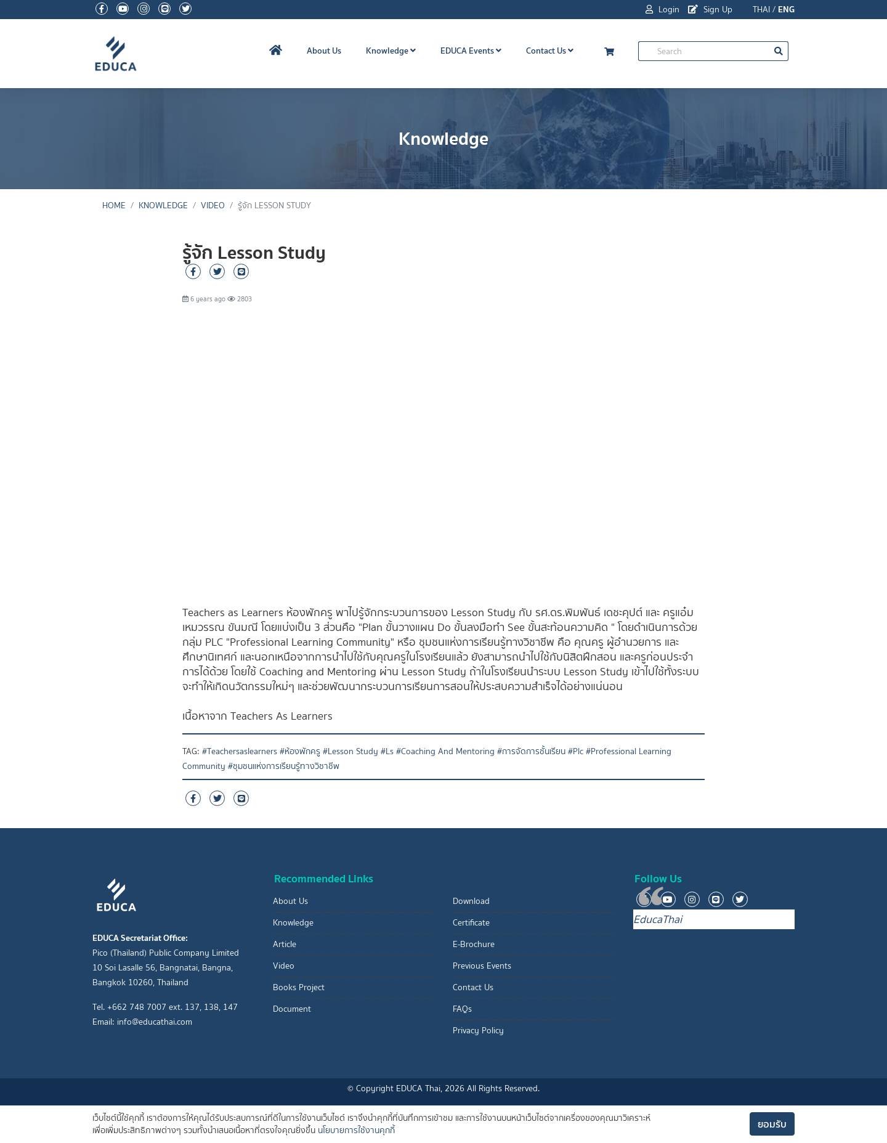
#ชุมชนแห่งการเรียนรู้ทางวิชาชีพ (283, 766)
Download (471, 901)
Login (662, 9)
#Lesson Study (350, 751)
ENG (786, 9)
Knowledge (391, 50)
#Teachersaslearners (239, 751)
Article (284, 944)
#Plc (575, 751)
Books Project (299, 987)
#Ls (387, 751)
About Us (324, 50)
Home (114, 205)
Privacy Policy (478, 1030)
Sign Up (710, 9)
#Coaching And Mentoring (445, 751)
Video (213, 205)
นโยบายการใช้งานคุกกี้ (356, 1130)
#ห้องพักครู (300, 751)
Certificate (471, 922)
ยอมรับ (772, 1124)
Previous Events (482, 965)
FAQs (462, 1009)
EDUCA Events (470, 50)
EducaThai (657, 919)
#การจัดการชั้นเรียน (531, 751)
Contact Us (549, 50)
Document (292, 1009)
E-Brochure (474, 944)
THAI (761, 9)
